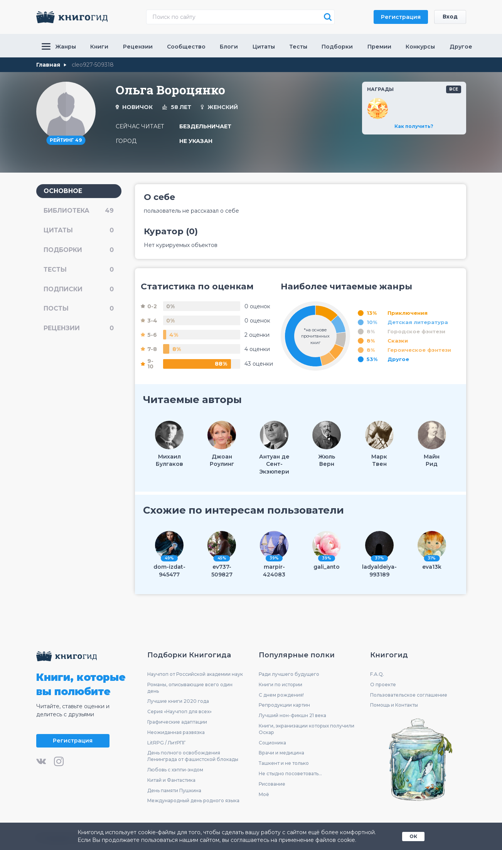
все (453, 89)
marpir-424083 (274, 570)
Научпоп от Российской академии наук (195, 674)
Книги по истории (280, 684)
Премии (379, 46)
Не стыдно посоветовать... (290, 773)
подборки (79, 250)
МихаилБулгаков (169, 460)
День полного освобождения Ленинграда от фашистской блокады (192, 756)
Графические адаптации (177, 722)
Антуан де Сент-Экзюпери (274, 464)
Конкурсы (420, 46)
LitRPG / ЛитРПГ (166, 742)
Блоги (229, 46)
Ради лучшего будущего (289, 674)
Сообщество (186, 46)
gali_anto (326, 566)
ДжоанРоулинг (221, 460)
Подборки (337, 46)
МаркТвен (379, 460)
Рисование (272, 784)
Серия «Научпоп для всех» (179, 711)
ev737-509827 (221, 570)
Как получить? (413, 126)
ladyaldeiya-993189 (379, 570)
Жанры (59, 46)
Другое (461, 46)
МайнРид (432, 460)
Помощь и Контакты (394, 705)
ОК (413, 836)
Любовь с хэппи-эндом (175, 770)
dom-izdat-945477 (169, 570)
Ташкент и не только (284, 763)
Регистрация (401, 16)
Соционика (272, 742)
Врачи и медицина (281, 753)
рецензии (79, 328)
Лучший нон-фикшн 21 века (292, 715)
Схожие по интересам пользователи (244, 510)
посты (79, 308)
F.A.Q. (377, 674)
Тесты (298, 46)
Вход (450, 16)
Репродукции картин (284, 705)
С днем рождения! (281, 694)
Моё (264, 794)
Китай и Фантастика (171, 780)
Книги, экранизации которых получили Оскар (306, 729)
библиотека (79, 210)
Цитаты (264, 46)
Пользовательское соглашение (408, 694)
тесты (79, 269)
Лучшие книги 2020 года (178, 701)
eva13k (431, 566)
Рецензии (138, 46)
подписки (79, 289)
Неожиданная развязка (176, 732)
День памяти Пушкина (174, 790)
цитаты (79, 230)
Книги (99, 46)
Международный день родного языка (193, 800)
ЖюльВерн (326, 460)
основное (63, 191)
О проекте (383, 684)
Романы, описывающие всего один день (189, 688)
